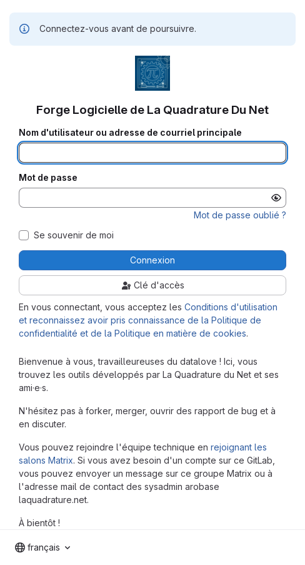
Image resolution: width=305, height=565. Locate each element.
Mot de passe (48, 178)
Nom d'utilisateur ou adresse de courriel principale (130, 133)
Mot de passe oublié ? (240, 215)
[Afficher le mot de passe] (276, 198)
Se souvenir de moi (74, 235)
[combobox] (42, 547)
